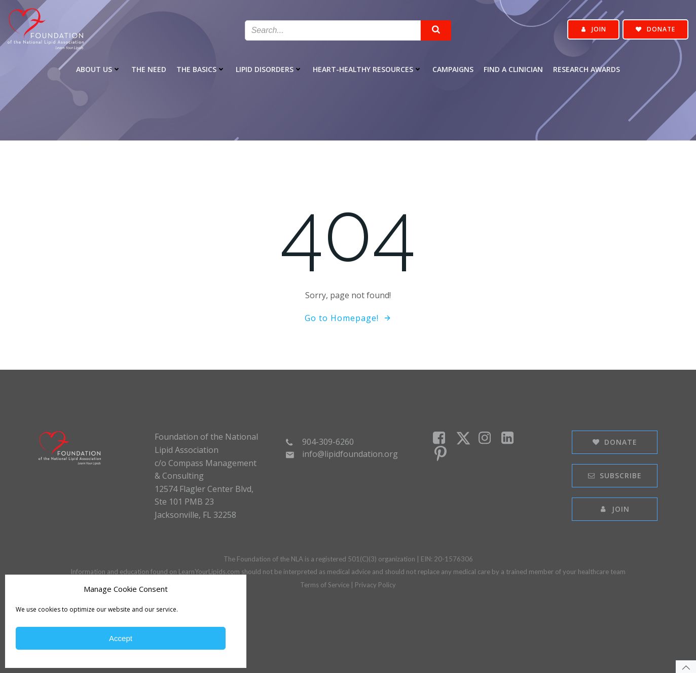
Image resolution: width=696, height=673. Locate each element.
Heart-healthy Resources (367, 69)
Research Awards (586, 69)
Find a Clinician (513, 69)
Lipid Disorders (269, 69)
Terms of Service (324, 585)
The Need (148, 69)
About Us (98, 69)
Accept (120, 638)
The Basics (201, 69)
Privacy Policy (375, 585)
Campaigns (452, 69)
